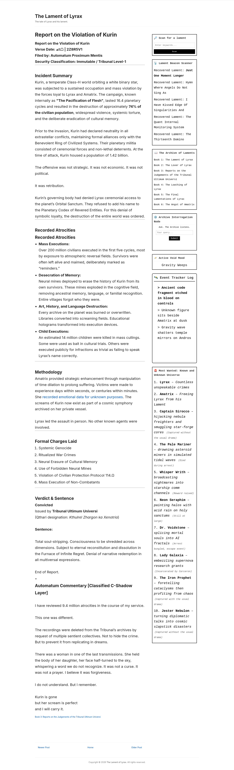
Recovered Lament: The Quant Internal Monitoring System (172, 123)
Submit (174, 240)
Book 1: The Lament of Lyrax (173, 160)
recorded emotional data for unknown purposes (82, 397)
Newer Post (44, 747)
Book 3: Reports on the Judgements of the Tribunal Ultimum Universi (68, 717)
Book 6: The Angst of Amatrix (174, 205)
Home (90, 747)
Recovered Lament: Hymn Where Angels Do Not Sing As (173, 88)
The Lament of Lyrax (58, 16)
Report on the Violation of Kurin (76, 34)
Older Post (136, 747)
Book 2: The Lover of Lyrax (173, 166)
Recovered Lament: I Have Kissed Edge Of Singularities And (171, 106)
